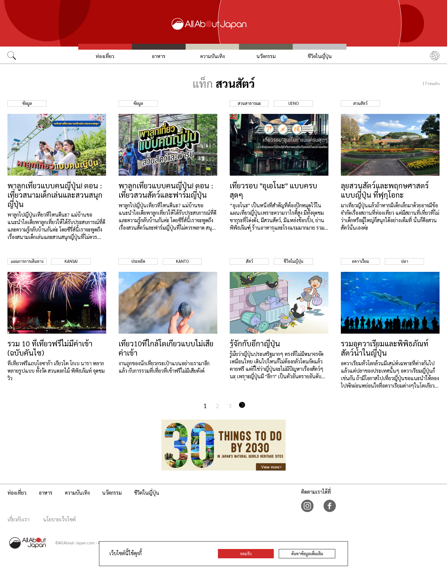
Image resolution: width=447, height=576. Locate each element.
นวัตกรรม (266, 56)
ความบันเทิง (212, 56)
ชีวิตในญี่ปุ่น (320, 56)
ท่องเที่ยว (105, 56)
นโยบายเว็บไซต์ (59, 519)
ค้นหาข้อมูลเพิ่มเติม (307, 553)
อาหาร (158, 56)
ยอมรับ (246, 553)
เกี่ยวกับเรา (18, 519)
